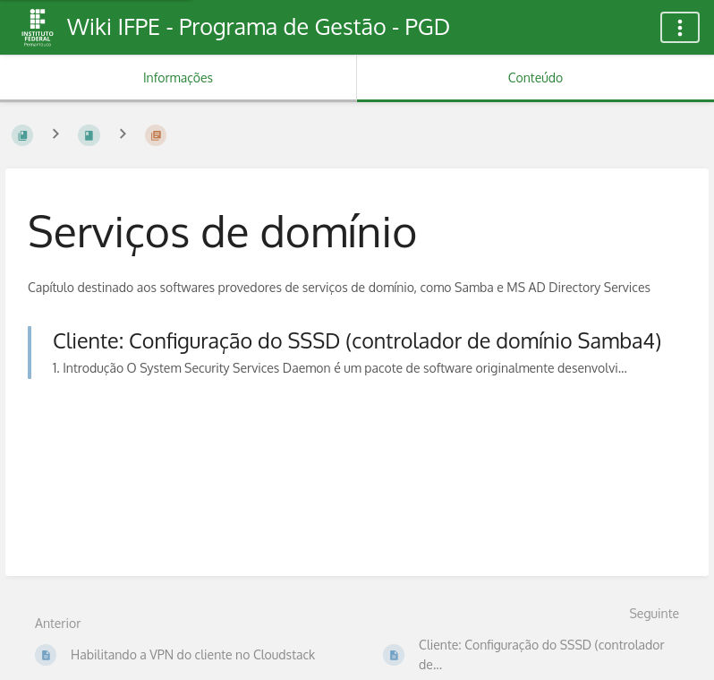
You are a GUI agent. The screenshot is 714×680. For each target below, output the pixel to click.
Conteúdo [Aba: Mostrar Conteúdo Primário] (535, 77)
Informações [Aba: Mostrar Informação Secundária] (178, 77)
